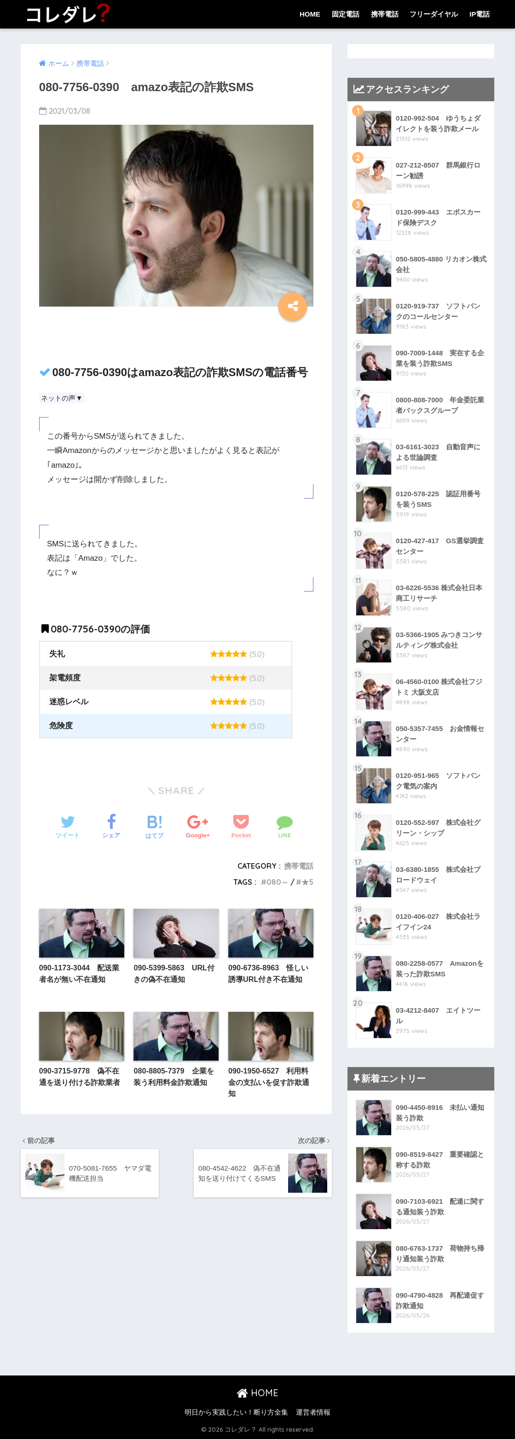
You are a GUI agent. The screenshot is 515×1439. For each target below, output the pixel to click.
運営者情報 (313, 1412)
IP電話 (479, 14)
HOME (310, 14)
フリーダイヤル (434, 14)
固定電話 (345, 14)
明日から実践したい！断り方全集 (236, 1412)
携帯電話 (385, 14)
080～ (277, 882)
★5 (307, 882)
